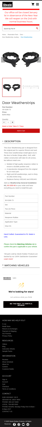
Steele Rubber (13, 4)
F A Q (4, 324)
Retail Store (6, 326)
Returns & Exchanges (9, 329)
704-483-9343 (13, 404)
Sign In (4, 379)
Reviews (5, 359)
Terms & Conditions (9, 389)
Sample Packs (7, 351)
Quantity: (5, 119)
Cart (3, 384)
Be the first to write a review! (21, 304)
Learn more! (8, 259)
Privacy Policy (7, 336)
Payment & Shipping (9, 331)
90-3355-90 (11, 185)
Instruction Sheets (8, 349)
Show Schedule (7, 362)
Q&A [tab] (14, 278)
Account (5, 382)
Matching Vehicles (16, 265)
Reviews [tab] (7, 278)
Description (12, 141)
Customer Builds (8, 369)
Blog (3, 346)
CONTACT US (7, 411)
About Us (5, 364)
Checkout (5, 386)
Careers (5, 367)
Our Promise (6, 333)
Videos (4, 344)
